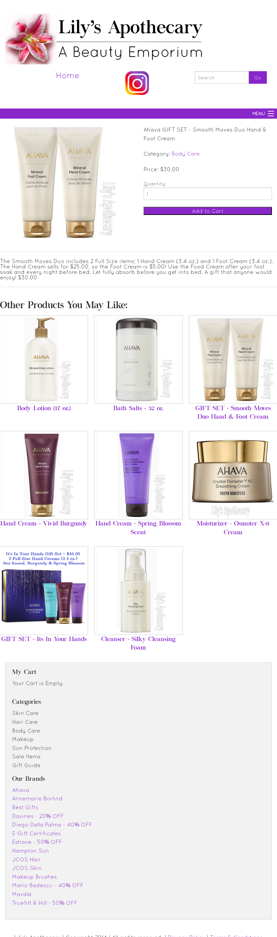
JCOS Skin (27, 868)
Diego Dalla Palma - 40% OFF (52, 824)
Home (68, 75)
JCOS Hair (26, 859)
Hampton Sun (30, 851)
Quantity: (155, 183)
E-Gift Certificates (36, 833)
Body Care (186, 154)
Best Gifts (25, 807)
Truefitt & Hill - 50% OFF (45, 903)
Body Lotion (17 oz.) (44, 409)
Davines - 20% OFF (38, 816)
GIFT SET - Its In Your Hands (44, 640)
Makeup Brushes (34, 877)
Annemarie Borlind (37, 798)
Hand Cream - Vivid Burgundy (43, 524)
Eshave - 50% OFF (37, 842)
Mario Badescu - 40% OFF (48, 885)
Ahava (20, 790)
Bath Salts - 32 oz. (138, 409)
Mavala (21, 894)
